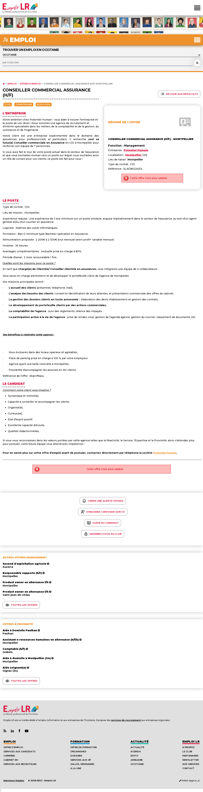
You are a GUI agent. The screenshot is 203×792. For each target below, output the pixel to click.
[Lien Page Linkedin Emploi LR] (12, 731)
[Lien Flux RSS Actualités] (5, 731)
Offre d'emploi (13, 747)
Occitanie (137, 764)
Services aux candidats (19, 751)
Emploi (12, 84)
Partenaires (190, 755)
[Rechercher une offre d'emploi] (197, 63)
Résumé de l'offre (124, 122)
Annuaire (137, 759)
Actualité (140, 741)
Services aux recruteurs (20, 764)
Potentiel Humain (165, 452)
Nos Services (190, 764)
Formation (80, 741)
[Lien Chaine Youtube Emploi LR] (26, 731)
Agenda (136, 751)
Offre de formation (83, 747)
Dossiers (76, 755)
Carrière (9, 755)
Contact (188, 768)
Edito (134, 755)
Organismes (78, 751)
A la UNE (75, 768)
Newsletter (190, 759)
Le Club (187, 751)
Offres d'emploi (30, 84)
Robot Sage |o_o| (189, 780)
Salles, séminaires (82, 764)
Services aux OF (80, 759)
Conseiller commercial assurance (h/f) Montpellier (78, 84)
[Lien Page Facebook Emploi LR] (19, 731)
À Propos (188, 747)
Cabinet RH (11, 759)
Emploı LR (191, 741)
